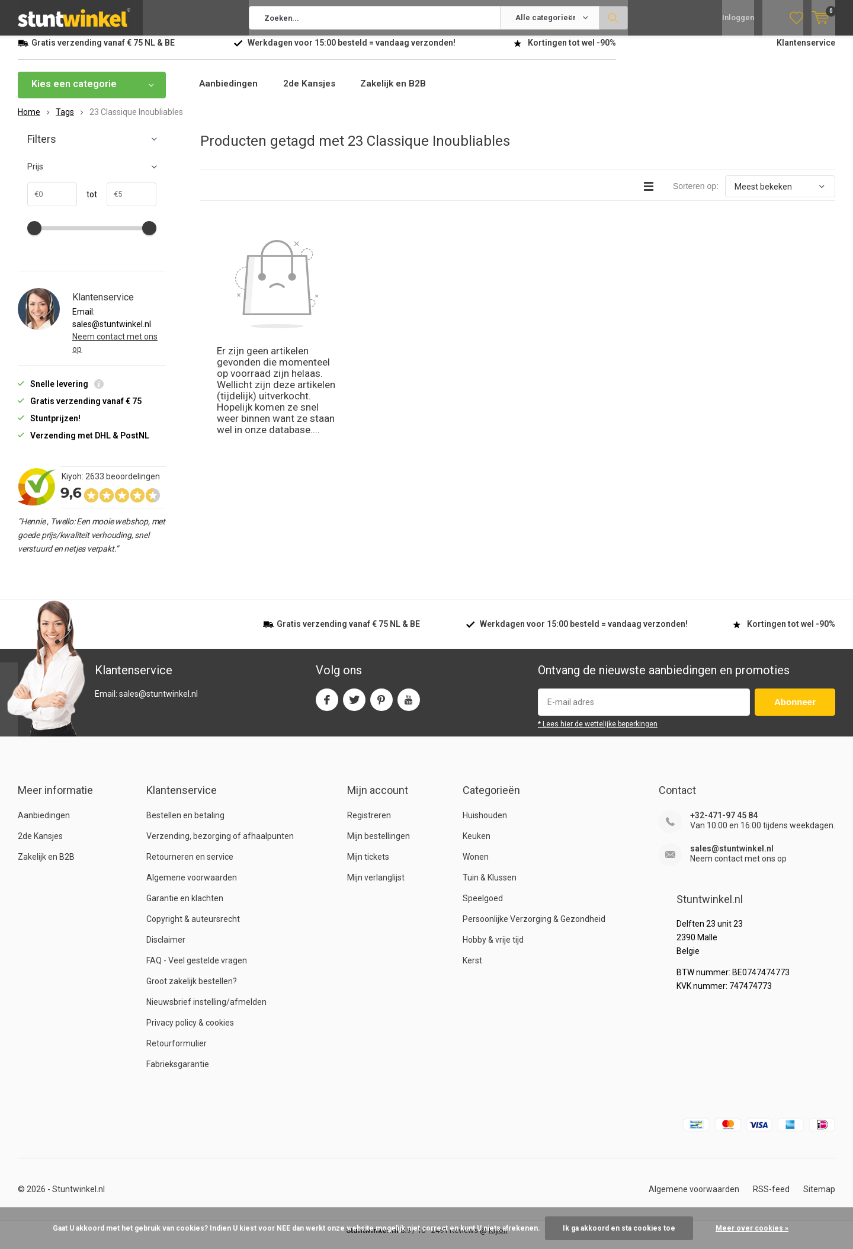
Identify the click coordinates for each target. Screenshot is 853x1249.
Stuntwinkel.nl (78, 1198)
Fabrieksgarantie (177, 1073)
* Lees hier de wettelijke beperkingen (598, 733)
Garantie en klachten (184, 907)
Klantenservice (806, 51)
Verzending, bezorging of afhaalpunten (220, 845)
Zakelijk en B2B (401, 92)
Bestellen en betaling (185, 824)
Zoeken (613, 18)
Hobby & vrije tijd (493, 948)
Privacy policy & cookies (190, 1031)
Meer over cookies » (752, 1228)
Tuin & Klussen (490, 886)
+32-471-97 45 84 (724, 824)
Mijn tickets (368, 865)
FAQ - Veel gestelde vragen (196, 969)
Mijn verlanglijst (376, 886)
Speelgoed (483, 907)
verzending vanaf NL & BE (103, 51)
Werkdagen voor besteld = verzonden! (352, 51)
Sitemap (819, 1198)
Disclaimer (165, 948)
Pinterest (381, 706)
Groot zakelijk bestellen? (191, 990)
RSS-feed (771, 1198)
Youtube (408, 706)
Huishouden (485, 824)
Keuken (476, 845)
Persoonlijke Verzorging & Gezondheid (534, 928)
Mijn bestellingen (378, 845)
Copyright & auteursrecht (193, 928)
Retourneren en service (189, 865)
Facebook (327, 706)
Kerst (472, 969)
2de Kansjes (314, 92)
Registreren (369, 824)
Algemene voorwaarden (191, 886)
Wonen (476, 865)
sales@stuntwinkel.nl (732, 857)
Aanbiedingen (230, 92)
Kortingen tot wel (572, 51)
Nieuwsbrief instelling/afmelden (206, 1011)
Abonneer (795, 711)
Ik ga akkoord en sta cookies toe (619, 1228)
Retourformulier (176, 1052)
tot (87, 203)
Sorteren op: (696, 195)
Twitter (354, 706)
